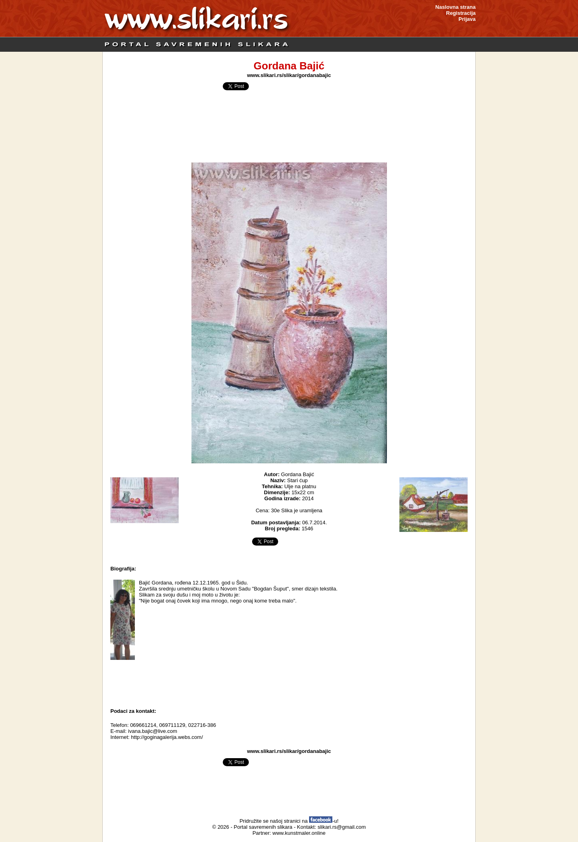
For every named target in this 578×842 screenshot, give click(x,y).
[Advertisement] (289, 682)
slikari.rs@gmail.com (341, 827)
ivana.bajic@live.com (152, 731)
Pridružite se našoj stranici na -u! (289, 821)
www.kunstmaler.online (299, 833)
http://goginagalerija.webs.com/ (167, 737)
